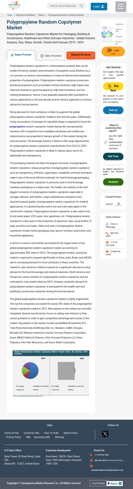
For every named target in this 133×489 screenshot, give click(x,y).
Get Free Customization (113, 158)
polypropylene (17, 126)
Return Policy (71, 433)
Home (9, 15)
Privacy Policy (13, 437)
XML (28, 437)
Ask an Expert (113, 111)
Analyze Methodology (113, 183)
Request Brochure (81, 54)
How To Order (51, 433)
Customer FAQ (31, 433)
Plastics (41, 15)
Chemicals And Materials (25, 15)
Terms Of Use (11, 433)
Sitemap (59, 437)
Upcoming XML (42, 437)
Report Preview (21, 54)
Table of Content (51, 55)
